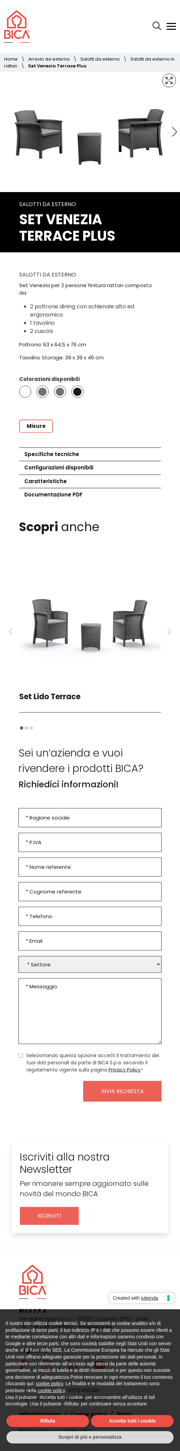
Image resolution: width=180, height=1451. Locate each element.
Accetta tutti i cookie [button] (132, 1421)
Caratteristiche (45, 481)
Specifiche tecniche (51, 454)
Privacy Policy (124, 1075)
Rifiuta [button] (47, 1421)
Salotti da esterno (100, 59)
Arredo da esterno (49, 59)
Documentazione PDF (53, 494)
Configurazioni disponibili (58, 467)
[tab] (21, 733)
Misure (36, 430)
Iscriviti (49, 1221)
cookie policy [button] (49, 1383)
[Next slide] (173, 131)
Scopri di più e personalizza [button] (90, 1437)
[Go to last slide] (10, 636)
